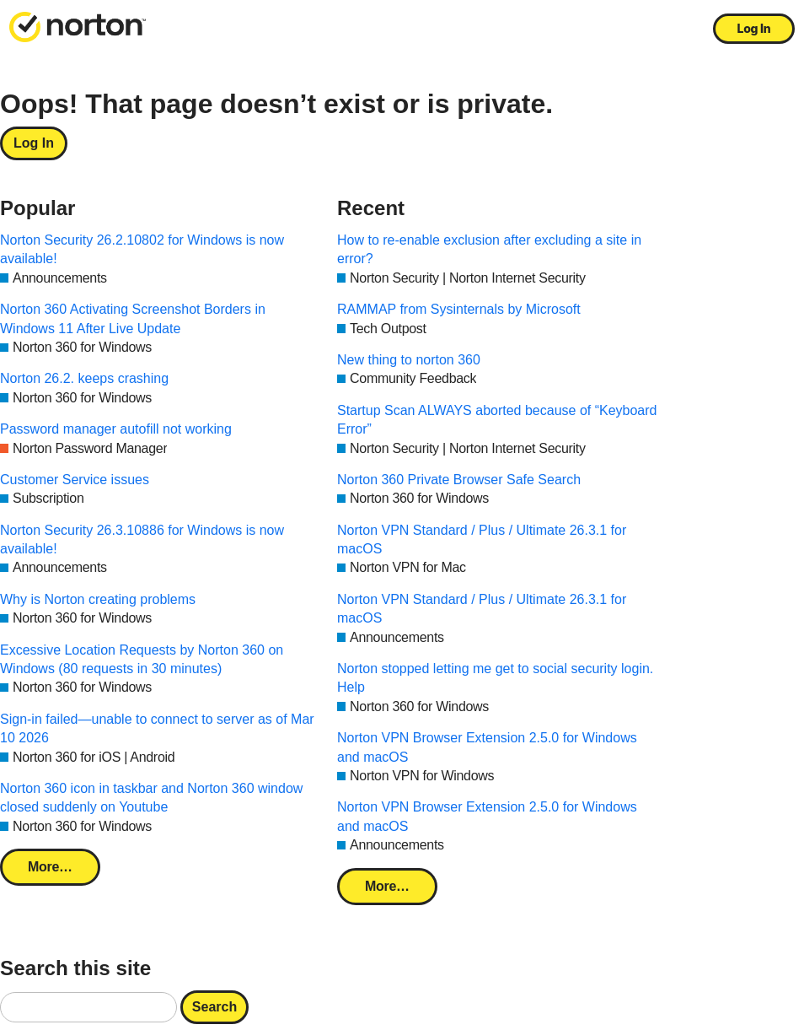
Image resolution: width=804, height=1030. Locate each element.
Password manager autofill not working (116, 429)
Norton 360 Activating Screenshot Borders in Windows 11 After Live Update (132, 318)
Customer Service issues (74, 479)
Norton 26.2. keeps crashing (84, 378)
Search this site (75, 968)
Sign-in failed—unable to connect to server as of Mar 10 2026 (157, 728)
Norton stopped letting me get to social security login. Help (495, 677)
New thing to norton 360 (408, 360)
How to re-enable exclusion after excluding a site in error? (489, 249)
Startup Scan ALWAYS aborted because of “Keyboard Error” (497, 419)
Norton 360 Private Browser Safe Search (459, 479)
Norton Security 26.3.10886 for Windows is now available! (142, 539)
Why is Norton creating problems (98, 599)
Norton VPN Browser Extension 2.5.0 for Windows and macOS (487, 747)
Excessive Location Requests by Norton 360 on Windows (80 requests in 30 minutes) (141, 659)
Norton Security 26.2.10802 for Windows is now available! (142, 249)
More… (50, 867)
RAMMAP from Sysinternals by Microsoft (459, 309)
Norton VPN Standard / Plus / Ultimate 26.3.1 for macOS (481, 539)
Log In (754, 28)
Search (214, 1007)
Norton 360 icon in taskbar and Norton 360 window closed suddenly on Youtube (151, 797)
